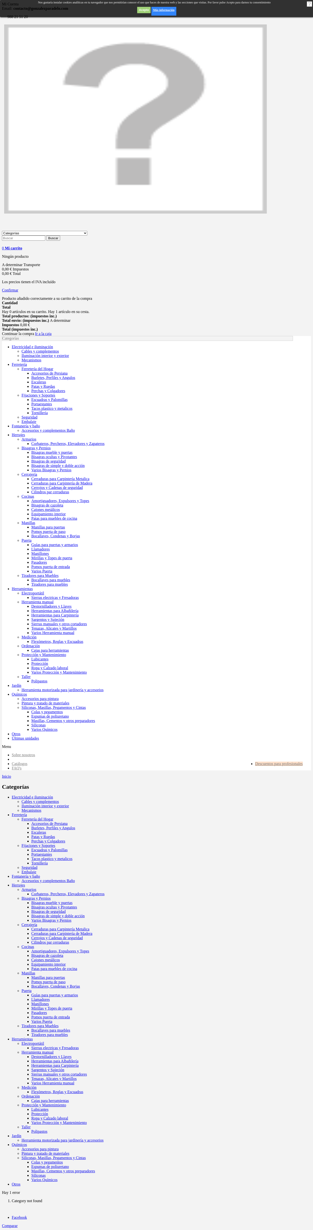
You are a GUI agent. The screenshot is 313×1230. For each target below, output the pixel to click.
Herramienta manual (38, 1052)
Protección (39, 1114)
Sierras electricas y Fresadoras (55, 1048)
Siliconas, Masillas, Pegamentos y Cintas (54, 1158)
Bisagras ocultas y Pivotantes (54, 907)
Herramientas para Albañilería (54, 1061)
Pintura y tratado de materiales (45, 1153)
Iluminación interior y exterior (45, 806)
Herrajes (18, 885)
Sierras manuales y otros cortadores (59, 1074)
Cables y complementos (40, 801)
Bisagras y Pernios (36, 898)
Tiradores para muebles (49, 1035)
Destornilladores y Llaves (51, 1057)
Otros (16, 1184)
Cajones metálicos (45, 960)
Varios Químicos (44, 1180)
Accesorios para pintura (40, 1149)
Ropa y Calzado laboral (49, 1118)
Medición (29, 1087)
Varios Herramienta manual (52, 1083)
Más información (164, 10)
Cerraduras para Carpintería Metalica (60, 929)
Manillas (28, 973)
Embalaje (29, 872)
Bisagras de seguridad (48, 911)
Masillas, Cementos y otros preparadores (63, 1171)
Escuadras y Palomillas (49, 850)
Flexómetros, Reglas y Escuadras (57, 1092)
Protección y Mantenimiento (44, 1105)
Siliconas (38, 1175)
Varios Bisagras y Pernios (51, 920)
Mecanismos (31, 810)
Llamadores (40, 999)
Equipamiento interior (48, 964)
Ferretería (19, 815)
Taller (26, 1127)
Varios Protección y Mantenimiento (59, 1123)
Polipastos (39, 1131)
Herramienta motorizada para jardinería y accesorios (62, 1140)
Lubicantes (39, 1109)
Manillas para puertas (48, 977)
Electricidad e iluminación (32, 797)
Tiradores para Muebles (40, 1026)
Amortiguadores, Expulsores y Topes (60, 951)
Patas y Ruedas (43, 837)
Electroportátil (33, 1043)
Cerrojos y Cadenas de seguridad (57, 938)
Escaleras (38, 832)
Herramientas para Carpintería (55, 1065)
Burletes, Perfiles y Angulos (53, 828)
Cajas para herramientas (50, 1101)
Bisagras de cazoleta (47, 955)
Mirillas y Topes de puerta (51, 1008)
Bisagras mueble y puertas (51, 903)
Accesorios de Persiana (49, 823)
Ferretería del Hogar (37, 819)
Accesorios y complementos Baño (48, 881)
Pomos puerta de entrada (50, 1017)
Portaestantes (41, 854)
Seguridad (29, 867)
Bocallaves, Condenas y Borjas (55, 986)
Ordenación (31, 1096)
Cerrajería (29, 925)
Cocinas (28, 947)
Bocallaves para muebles (50, 1030)
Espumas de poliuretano (50, 1167)
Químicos (19, 1145)
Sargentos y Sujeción (47, 1070)
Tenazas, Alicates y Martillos (54, 1079)
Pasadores (39, 1013)
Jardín (16, 1136)
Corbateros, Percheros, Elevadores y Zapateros (67, 894)
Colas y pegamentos (47, 1162)
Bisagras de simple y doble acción (58, 916)
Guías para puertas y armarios (54, 995)
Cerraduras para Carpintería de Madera (61, 933)
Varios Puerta (41, 1021)
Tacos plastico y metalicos (51, 859)
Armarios (29, 889)
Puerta (27, 991)
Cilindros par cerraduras (50, 942)
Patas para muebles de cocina (54, 969)
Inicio (6, 776)
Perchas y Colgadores (48, 841)
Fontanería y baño (26, 876)
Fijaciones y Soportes (38, 845)
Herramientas (22, 1039)
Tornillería (39, 863)
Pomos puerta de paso (48, 982)
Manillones (40, 1004)
